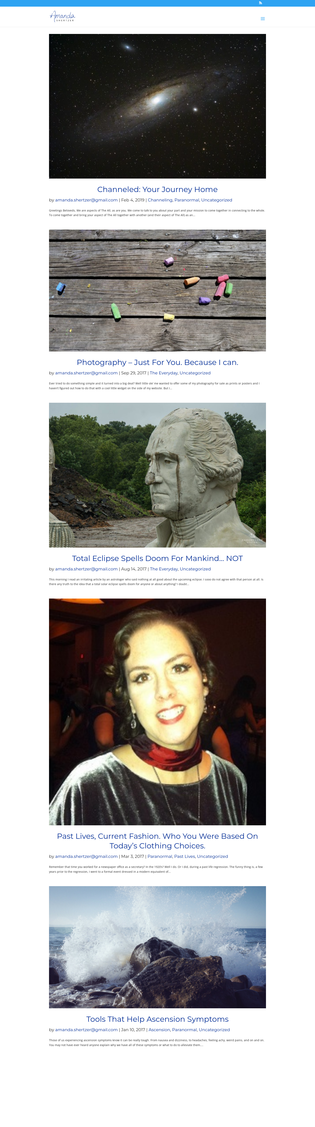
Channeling (160, 199)
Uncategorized (216, 199)
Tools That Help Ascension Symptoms (157, 1019)
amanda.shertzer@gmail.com (86, 199)
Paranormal (186, 199)
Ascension (159, 1029)
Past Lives (184, 856)
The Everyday (164, 372)
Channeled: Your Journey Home (157, 189)
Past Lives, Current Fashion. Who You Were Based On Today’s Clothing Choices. (157, 840)
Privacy (138, 1084)
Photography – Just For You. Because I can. (157, 362)
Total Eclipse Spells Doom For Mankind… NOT (157, 558)
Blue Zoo (58, 1099)
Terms (121, 1084)
